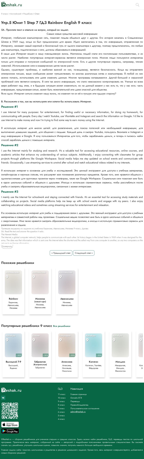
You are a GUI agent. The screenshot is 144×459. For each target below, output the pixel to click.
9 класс (61, 401)
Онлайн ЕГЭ (76, 397)
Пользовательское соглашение (84, 408)
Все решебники (61, 325)
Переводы (75, 401)
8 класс (61, 404)
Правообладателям (79, 404)
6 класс (61, 411)
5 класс (61, 415)
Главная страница (78, 394)
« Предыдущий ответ (61, 252)
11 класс (61, 394)
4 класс (61, 419)
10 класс (62, 397)
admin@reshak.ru (78, 411)
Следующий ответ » (84, 252)
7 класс (61, 408)
